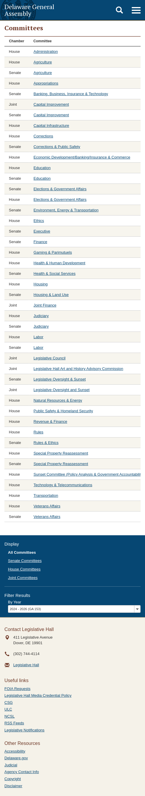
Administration (46, 51)
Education (42, 168)
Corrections (43, 136)
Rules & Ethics (46, 442)
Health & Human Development (59, 263)
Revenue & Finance (50, 421)
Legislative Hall (26, 665)
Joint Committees (22, 577)
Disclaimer (13, 786)
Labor (38, 337)
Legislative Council (49, 358)
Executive (42, 231)
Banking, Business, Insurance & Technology (71, 94)
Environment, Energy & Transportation (66, 210)
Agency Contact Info (21, 772)
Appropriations (46, 83)
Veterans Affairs (47, 506)
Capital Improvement (51, 104)
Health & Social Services (54, 273)
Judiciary (41, 316)
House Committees (24, 569)
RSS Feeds (14, 723)
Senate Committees (25, 560)
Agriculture (43, 62)
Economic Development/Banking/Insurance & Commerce (82, 157)
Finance (40, 242)
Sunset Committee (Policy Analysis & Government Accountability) (89, 474)
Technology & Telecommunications (63, 485)
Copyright (12, 779)
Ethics (39, 220)
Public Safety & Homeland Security (63, 411)
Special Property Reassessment (61, 453)
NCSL (9, 716)
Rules (38, 432)
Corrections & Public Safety (57, 146)
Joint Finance (45, 305)
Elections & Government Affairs (60, 189)
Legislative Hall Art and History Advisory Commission (78, 368)
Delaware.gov (16, 758)
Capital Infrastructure (51, 125)
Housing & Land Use (51, 294)
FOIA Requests (17, 688)
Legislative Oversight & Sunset (60, 379)
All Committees (22, 552)
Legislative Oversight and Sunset (62, 390)
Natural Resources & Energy (58, 400)
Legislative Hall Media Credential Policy (38, 695)
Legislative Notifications (24, 730)
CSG (8, 702)
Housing (41, 284)
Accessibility (14, 751)
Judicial (10, 765)
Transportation (46, 495)
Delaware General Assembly (29, 10)
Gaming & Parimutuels (53, 252)
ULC (8, 709)
